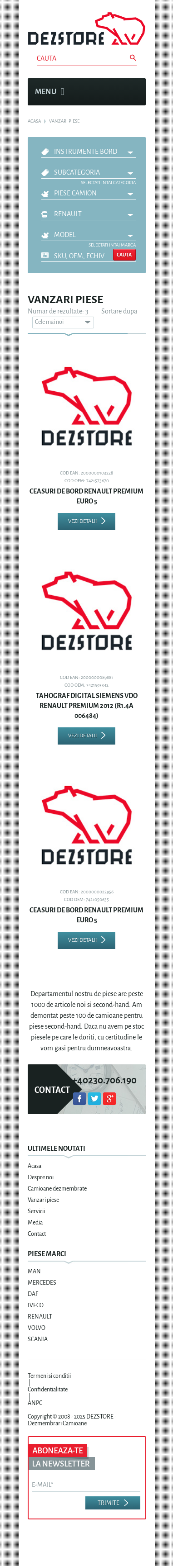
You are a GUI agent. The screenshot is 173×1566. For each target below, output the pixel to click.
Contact (37, 1234)
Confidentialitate (48, 1389)
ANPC (35, 1403)
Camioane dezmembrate (57, 1189)
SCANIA (38, 1339)
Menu (49, 92)
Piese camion (75, 193)
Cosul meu (134, 108)
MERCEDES (42, 1283)
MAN (34, 1271)
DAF (33, 1294)
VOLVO (36, 1328)
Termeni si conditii (49, 1376)
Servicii (36, 1211)
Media (35, 1223)
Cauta (124, 254)
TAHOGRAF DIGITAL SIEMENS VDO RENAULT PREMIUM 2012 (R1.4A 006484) (87, 705)
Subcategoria (77, 172)
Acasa (34, 1166)
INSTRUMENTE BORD (85, 151)
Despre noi (41, 1177)
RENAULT (68, 214)
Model (65, 234)
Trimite (108, 1503)
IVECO (36, 1305)
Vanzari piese (43, 1200)
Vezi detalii (82, 521)
